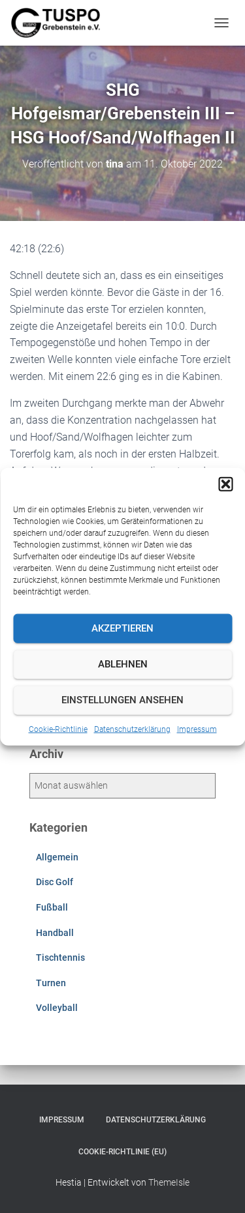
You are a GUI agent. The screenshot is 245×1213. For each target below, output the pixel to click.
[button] (225, 483)
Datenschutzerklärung (132, 728)
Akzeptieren (122, 628)
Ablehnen (123, 664)
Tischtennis (60, 957)
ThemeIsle (168, 1182)
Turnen (51, 983)
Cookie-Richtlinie (58, 728)
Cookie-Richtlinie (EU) (122, 1151)
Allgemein (57, 857)
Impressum (197, 728)
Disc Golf (54, 882)
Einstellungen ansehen (122, 700)
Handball (55, 933)
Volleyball (57, 1007)
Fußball (52, 907)
